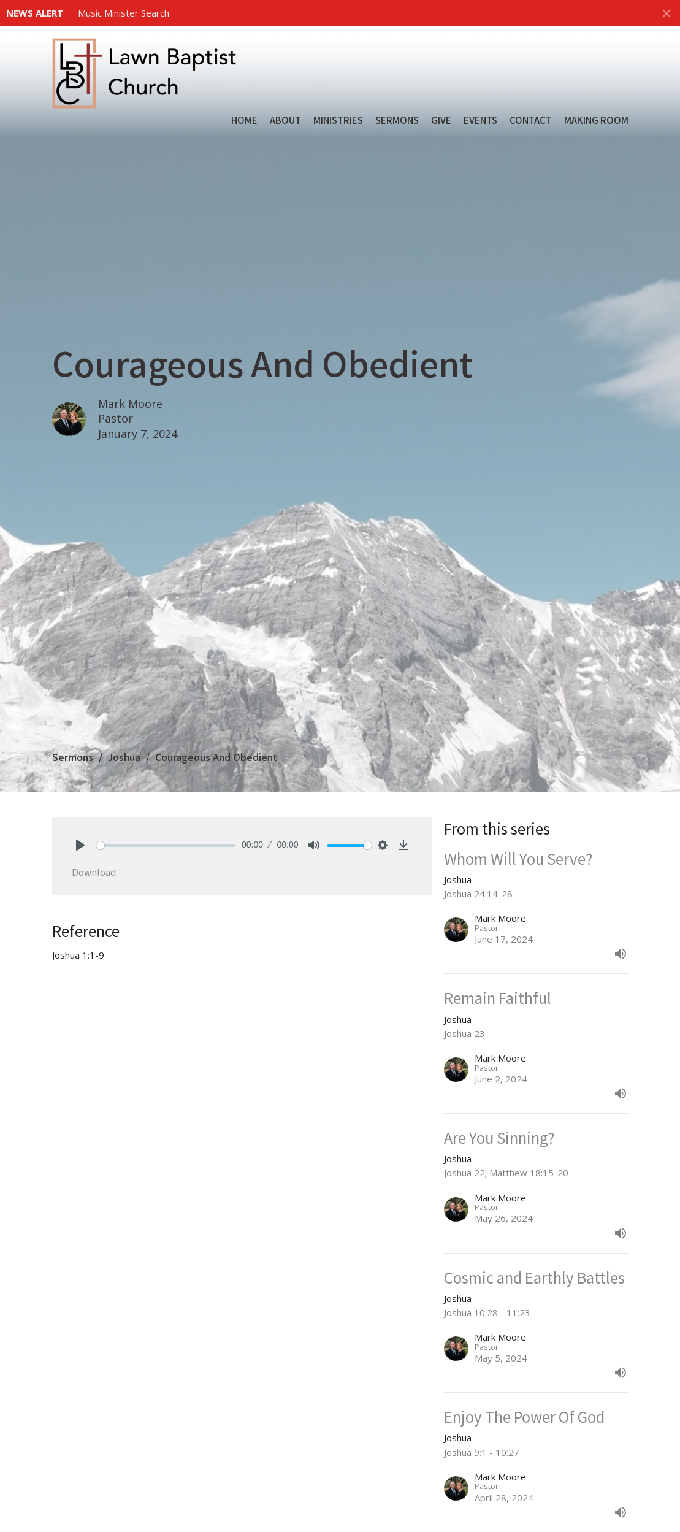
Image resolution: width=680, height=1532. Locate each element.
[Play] (80, 845)
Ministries (338, 119)
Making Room (596, 119)
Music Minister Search (123, 13)
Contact (531, 119)
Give (441, 119)
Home (244, 119)
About (285, 119)
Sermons (397, 119)
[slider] (166, 845)
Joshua (124, 756)
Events (480, 119)
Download (94, 871)
